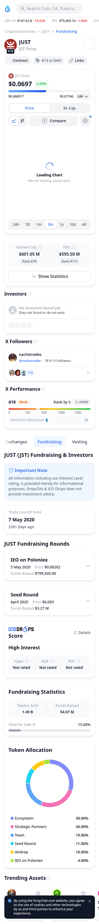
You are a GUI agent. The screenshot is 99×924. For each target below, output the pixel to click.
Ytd (73, 224)
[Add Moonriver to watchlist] (83, 893)
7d (27, 224)
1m (38, 224)
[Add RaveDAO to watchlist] (38, 893)
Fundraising (66, 31)
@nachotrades (30, 360)
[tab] (30, 108)
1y (62, 224)
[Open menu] (89, 43)
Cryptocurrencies (20, 31)
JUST (46, 31)
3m (50, 224)
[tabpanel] (49, 172)
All (84, 224)
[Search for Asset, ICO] (49, 8)
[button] (49, 21)
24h (16, 224)
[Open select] (83, 96)
